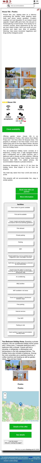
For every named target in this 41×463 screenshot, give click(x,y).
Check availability (13, 129)
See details (20, 435)
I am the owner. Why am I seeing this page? (13, 442)
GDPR (20, 460)
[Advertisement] (20, 50)
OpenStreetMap (34, 420)
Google (30, 457)
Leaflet (26, 420)
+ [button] (5, 394)
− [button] (5, 397)
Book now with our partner (26, 191)
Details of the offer (20, 427)
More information (26, 197)
